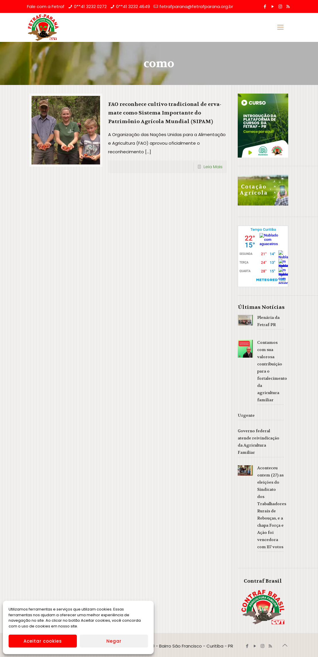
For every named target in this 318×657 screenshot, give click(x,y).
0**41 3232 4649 (133, 6)
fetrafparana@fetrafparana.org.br (196, 6)
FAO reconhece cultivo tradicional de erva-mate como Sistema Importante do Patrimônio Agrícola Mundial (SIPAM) (164, 113)
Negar (114, 641)
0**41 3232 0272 (90, 6)
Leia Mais (213, 167)
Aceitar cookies (43, 641)
